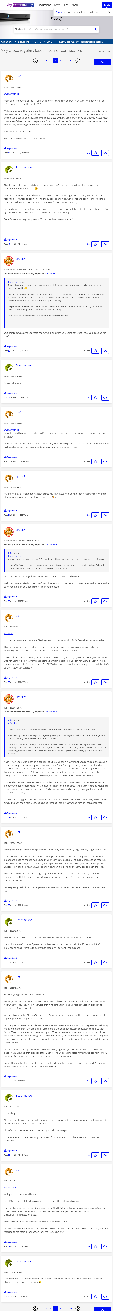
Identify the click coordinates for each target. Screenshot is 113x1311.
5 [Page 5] (60, 60)
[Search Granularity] (23, 29)
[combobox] (62, 29)
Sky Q (56, 18)
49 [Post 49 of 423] (9, 397)
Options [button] (102, 51)
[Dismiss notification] (109, 12)
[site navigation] (3, 5)
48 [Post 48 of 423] (9, 351)
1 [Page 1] (41, 60)
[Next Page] (77, 60)
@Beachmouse (11, 93)
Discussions (44, 5)
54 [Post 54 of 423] (9, 817)
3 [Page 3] (50, 60)
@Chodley (9, 633)
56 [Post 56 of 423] (9, 962)
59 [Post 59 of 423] (9, 1246)
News (57, 5)
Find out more (51, 273)
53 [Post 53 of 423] (9, 682)
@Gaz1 (11, 553)
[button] (107, 76)
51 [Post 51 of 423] (9, 515)
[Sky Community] (20, 5)
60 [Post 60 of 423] (9, 1296)
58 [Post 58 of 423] (9, 1155)
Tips (66, 5)
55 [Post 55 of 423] (9, 905)
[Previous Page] (35, 60)
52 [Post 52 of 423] (9, 601)
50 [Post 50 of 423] (9, 461)
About (75, 5)
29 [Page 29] (70, 60)
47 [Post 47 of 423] (9, 244)
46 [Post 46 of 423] (9, 153)
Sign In (107, 5)
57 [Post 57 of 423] (9, 1081)
